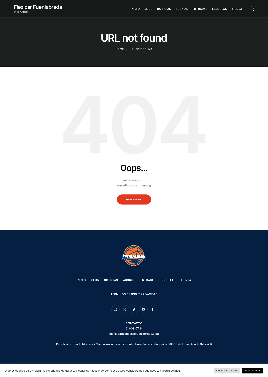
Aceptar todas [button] (252, 370)
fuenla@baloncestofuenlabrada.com (134, 334)
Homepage (134, 199)
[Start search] (251, 9)
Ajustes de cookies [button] (227, 370)
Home (120, 48)
